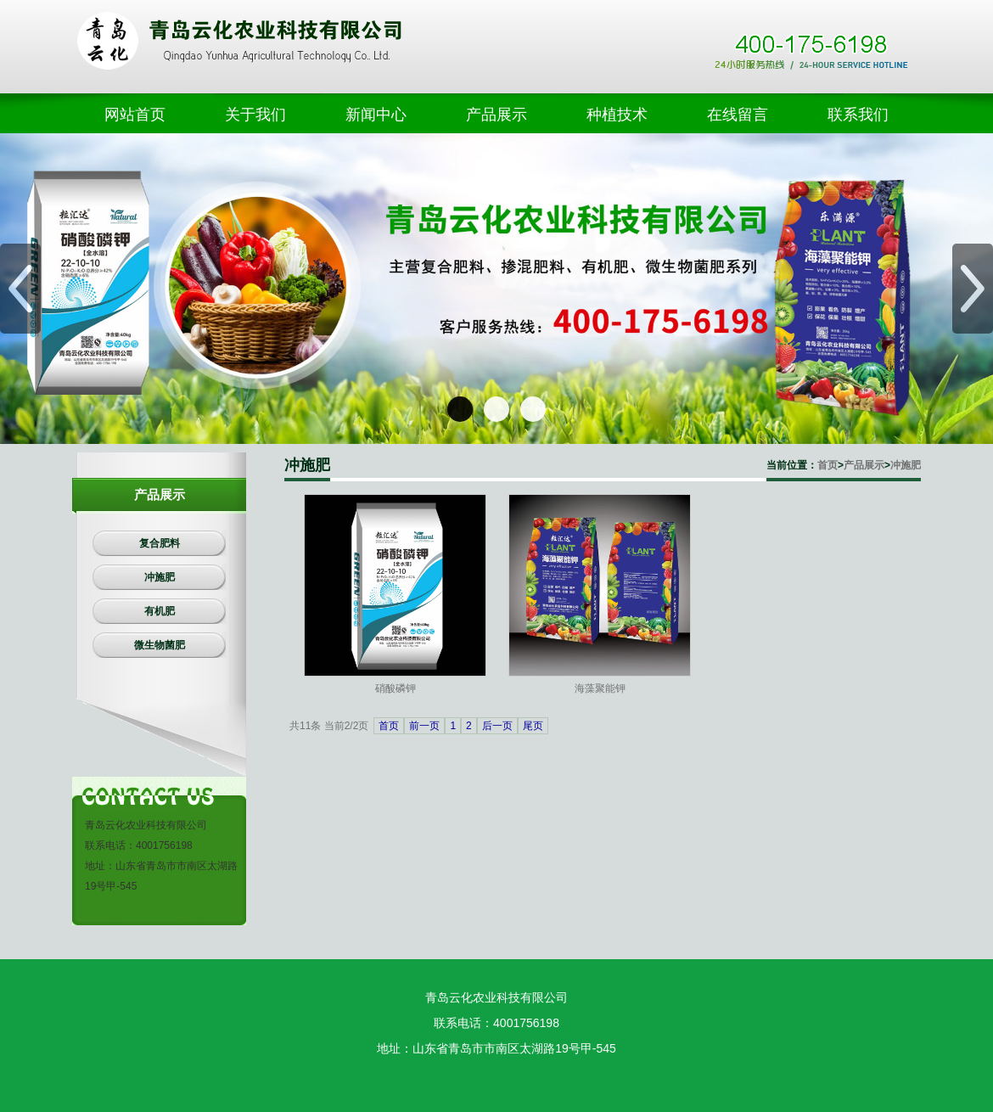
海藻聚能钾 (600, 688)
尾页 (533, 726)
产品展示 (864, 465)
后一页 (497, 726)
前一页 (424, 726)
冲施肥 (905, 465)
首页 (827, 465)
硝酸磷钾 (395, 688)
